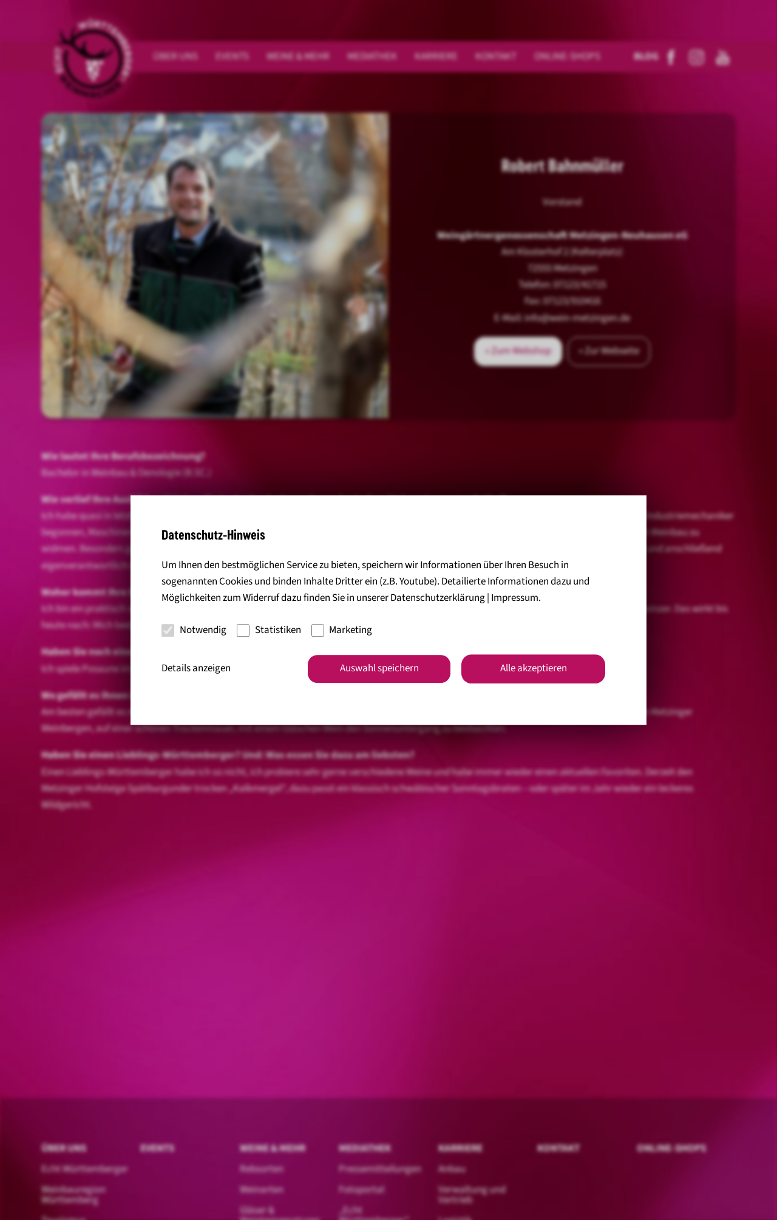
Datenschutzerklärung (437, 598)
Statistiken (269, 630)
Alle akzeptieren (533, 668)
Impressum (514, 598)
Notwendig (193, 630)
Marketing (342, 630)
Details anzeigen (196, 668)
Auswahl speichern (379, 668)
